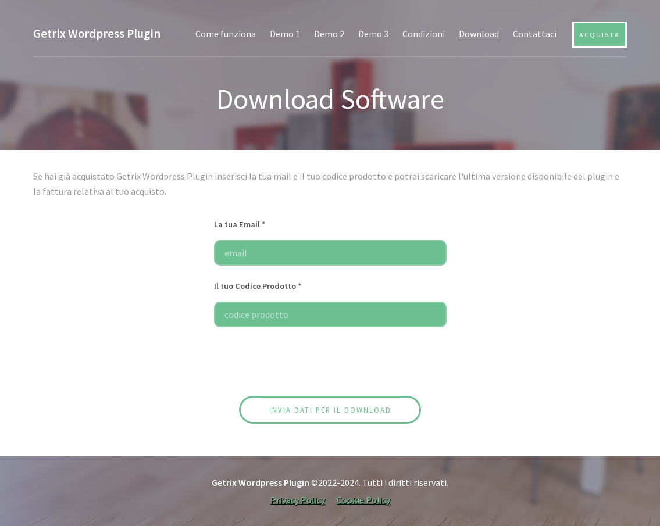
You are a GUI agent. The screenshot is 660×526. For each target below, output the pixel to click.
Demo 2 (329, 34)
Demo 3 (373, 34)
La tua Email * (239, 224)
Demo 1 (285, 34)
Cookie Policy (363, 500)
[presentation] (330, 364)
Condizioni (423, 34)
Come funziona (225, 34)
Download (479, 34)
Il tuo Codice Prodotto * (257, 286)
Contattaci (534, 34)
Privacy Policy (297, 500)
